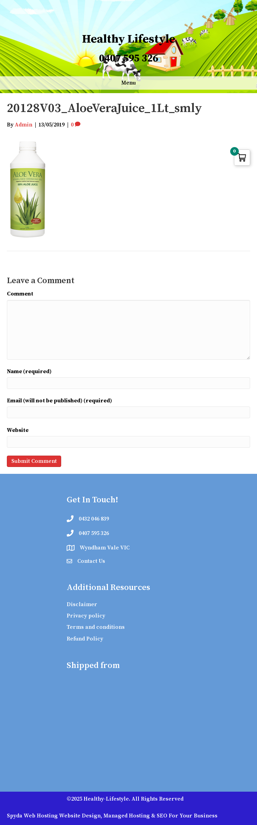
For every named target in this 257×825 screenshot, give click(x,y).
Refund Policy (85, 638)
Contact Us (91, 561)
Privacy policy (86, 615)
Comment (20, 293)
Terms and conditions (96, 627)
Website (18, 430)
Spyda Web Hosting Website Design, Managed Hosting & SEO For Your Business (112, 815)
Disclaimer (82, 604)
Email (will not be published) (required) (59, 400)
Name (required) (29, 371)
